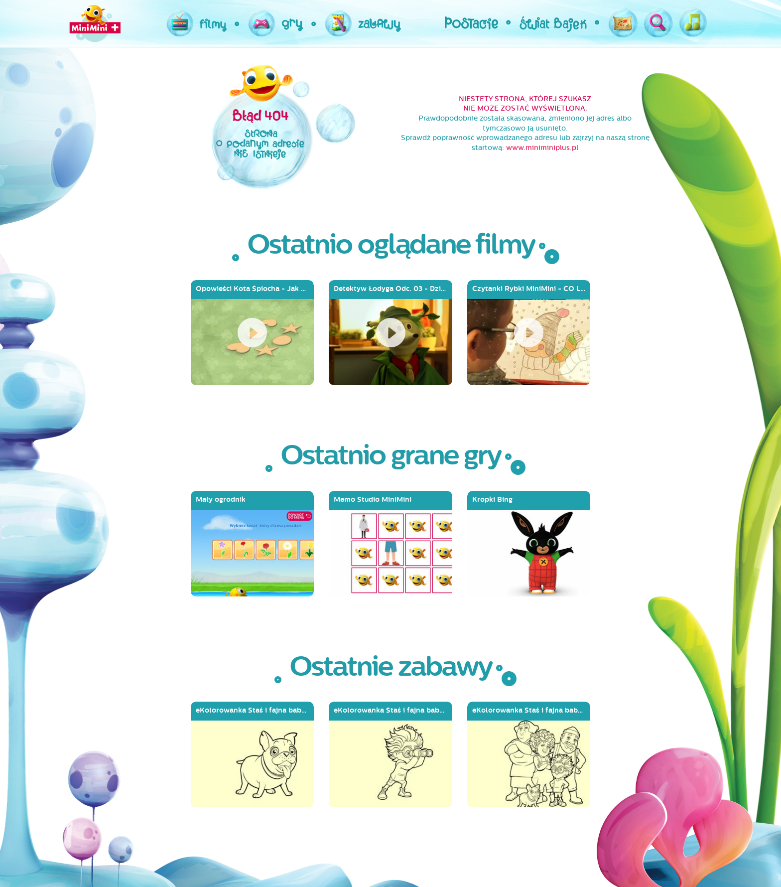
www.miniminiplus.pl (542, 148)
